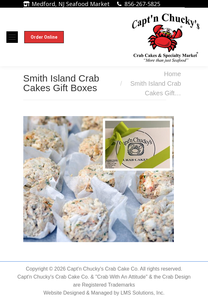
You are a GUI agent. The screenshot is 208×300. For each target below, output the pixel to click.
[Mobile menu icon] (12, 37)
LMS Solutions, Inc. (143, 293)
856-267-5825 (142, 4)
